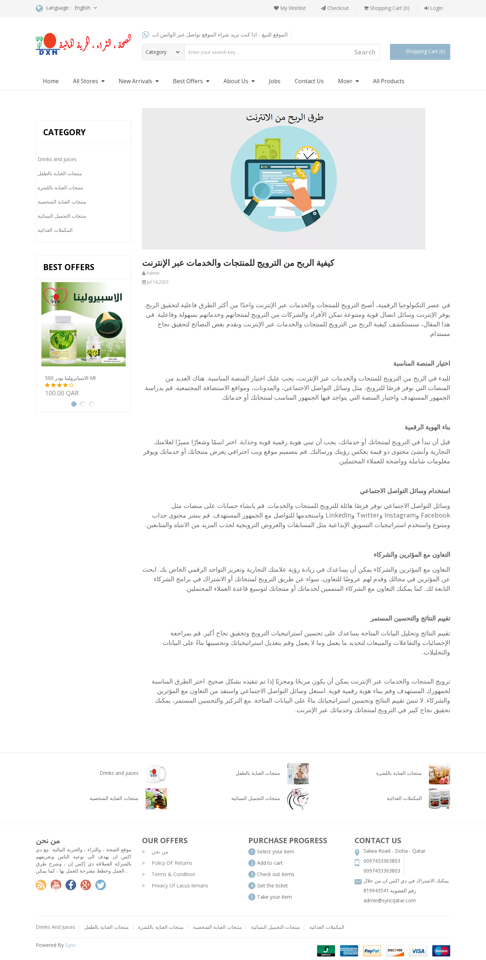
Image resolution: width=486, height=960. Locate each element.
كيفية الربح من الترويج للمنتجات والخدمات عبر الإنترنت (238, 262)
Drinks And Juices (55, 927)
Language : (53, 8)
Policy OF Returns (167, 862)
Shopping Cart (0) (386, 8)
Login (433, 8)
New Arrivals (139, 81)
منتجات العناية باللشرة (161, 927)
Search (364, 52)
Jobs (275, 81)
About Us (239, 81)
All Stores (88, 81)
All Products (389, 81)
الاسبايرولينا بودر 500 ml (70, 378)
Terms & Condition (168, 874)
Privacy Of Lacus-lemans (175, 885)
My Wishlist (290, 8)
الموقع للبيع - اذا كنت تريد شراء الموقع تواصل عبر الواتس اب (215, 34)
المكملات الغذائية (326, 927)
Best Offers (191, 81)
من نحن (155, 851)
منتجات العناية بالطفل (106, 927)
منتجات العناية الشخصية (217, 927)
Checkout (335, 8)
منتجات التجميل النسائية (275, 927)
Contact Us (309, 81)
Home (51, 81)
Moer (348, 81)
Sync (70, 945)
